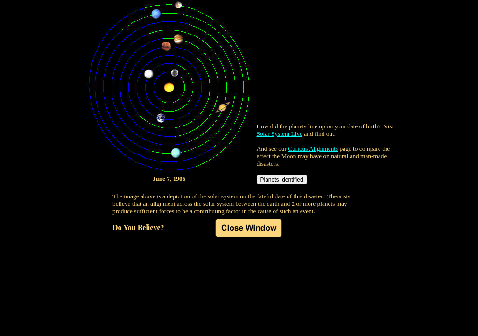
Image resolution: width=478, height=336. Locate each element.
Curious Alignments (313, 148)
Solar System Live (279, 133)
